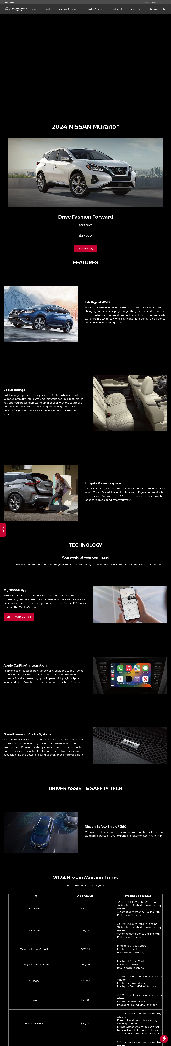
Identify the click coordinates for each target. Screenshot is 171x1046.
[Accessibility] (7, 2)
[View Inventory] (85, 248)
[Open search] (164, 9)
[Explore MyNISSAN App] (19, 617)
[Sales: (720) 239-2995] (153, 2)
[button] (167, 2)
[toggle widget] (164, 1039)
